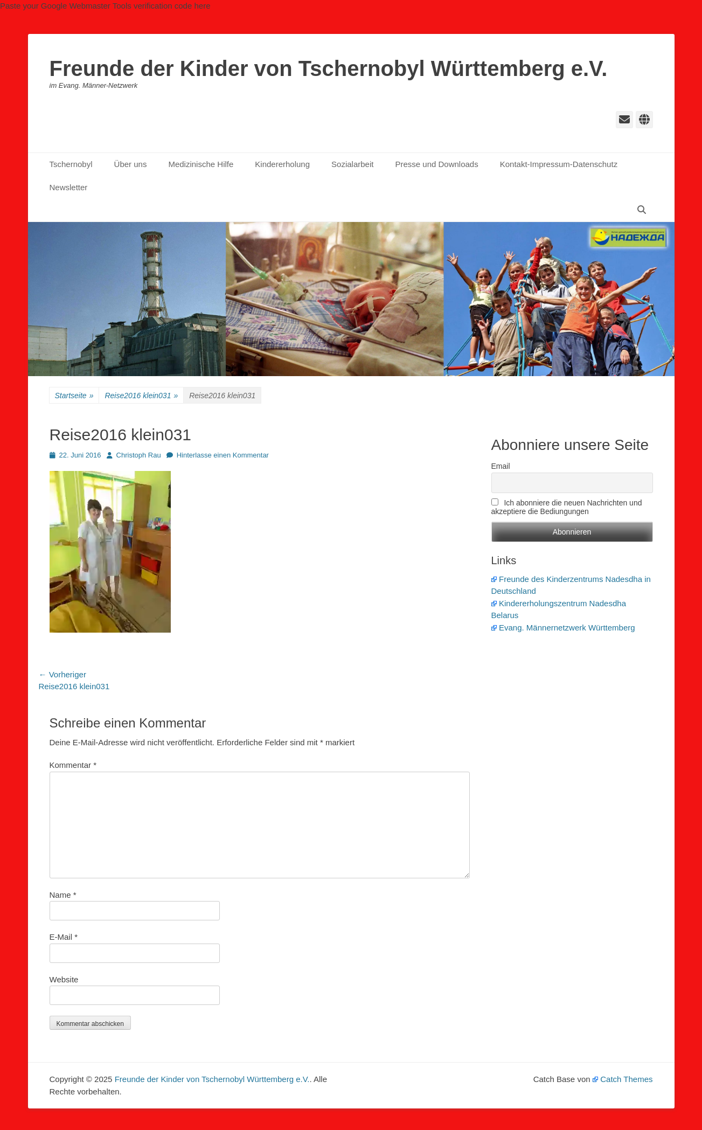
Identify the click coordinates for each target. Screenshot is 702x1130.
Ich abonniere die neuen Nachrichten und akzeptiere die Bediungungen (566, 507)
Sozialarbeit (352, 164)
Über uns (130, 164)
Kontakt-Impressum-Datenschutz (558, 164)
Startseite (74, 395)
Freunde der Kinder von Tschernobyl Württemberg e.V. (329, 68)
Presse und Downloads (436, 164)
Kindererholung (282, 164)
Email (500, 466)
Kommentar (73, 764)
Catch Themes (623, 1079)
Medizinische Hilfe (200, 164)
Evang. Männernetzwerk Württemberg (563, 627)
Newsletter (69, 187)
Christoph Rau (138, 455)
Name (63, 894)
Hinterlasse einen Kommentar (223, 455)
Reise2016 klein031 (141, 395)
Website (64, 979)
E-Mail (64, 936)
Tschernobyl (71, 164)
